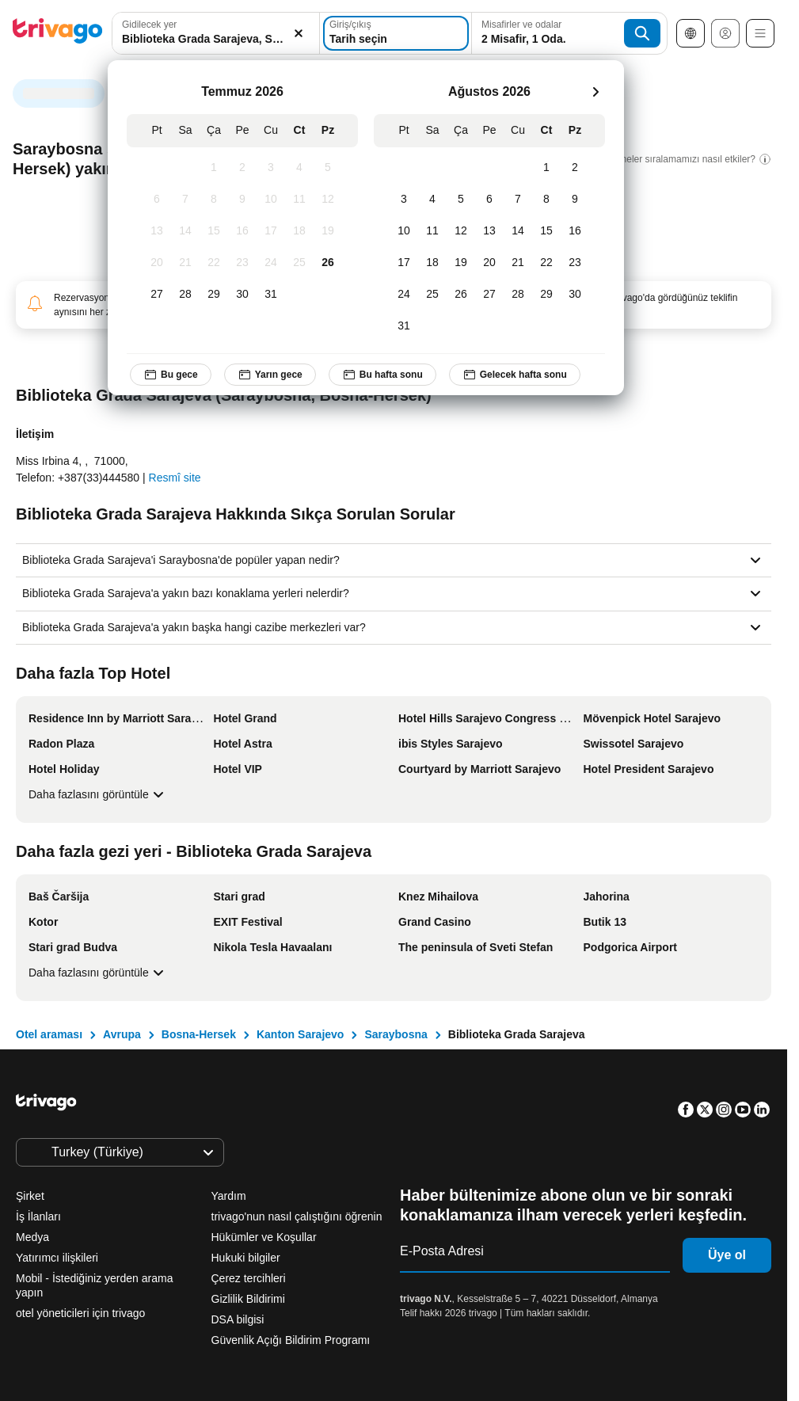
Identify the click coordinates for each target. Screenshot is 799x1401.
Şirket (30, 1196)
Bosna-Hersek (199, 1034)
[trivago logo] (58, 33)
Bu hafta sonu (382, 374)
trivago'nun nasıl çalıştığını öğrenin (296, 1216)
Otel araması (49, 1034)
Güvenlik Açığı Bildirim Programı (291, 1340)
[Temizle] (298, 33)
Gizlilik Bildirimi (248, 1298)
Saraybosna (395, 1034)
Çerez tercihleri (250, 1278)
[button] (216, 33)
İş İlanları (38, 1216)
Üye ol (727, 1255)
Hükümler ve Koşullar (264, 1237)
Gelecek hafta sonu (514, 374)
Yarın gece (270, 374)
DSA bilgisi (237, 1319)
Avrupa (122, 1034)
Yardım (228, 1196)
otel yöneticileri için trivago (80, 1313)
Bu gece (170, 374)
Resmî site (175, 477)
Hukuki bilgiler (245, 1257)
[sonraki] (595, 91)
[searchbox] (216, 39)
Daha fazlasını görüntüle (98, 794)
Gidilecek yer (149, 24)
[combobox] (215, 33)
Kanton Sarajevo (300, 1034)
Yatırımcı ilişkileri (57, 1257)
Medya (32, 1237)
